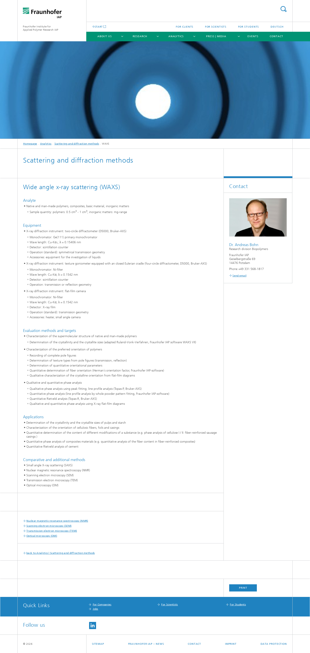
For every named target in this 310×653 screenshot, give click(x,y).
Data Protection (274, 643)
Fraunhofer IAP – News (146, 643)
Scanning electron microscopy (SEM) (48, 525)
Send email (239, 275)
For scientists (216, 26)
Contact (276, 36)
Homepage (30, 143)
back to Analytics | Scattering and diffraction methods (60, 553)
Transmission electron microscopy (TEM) (51, 530)
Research (140, 36)
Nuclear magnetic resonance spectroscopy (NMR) (57, 520)
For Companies (102, 604)
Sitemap (98, 643)
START (99, 26)
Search (283, 9)
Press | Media (216, 36)
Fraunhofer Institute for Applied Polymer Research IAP (40, 28)
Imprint (231, 643)
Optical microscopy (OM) (41, 535)
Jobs (95, 608)
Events (252, 36)
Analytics (176, 36)
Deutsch (277, 26)
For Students (238, 604)
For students (248, 26)
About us (104, 36)
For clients (184, 26)
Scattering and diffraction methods (76, 143)
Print (243, 587)
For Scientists (169, 604)
